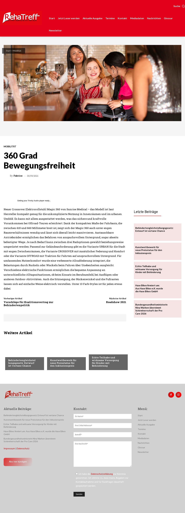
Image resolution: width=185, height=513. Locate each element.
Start (8, 50)
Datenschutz (23, 448)
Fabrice (18, 176)
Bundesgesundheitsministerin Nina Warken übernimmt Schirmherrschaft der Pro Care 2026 (151, 309)
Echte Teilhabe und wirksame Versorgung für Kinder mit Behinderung (105, 361)
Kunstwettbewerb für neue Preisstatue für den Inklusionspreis (63, 363)
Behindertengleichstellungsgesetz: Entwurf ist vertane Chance (22, 363)
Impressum (9, 448)
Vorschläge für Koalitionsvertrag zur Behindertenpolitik (28, 303)
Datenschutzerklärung (102, 474)
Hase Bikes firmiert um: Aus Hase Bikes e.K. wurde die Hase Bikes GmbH (149, 288)
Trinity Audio (33, 201)
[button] (179, 6)
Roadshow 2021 (116, 302)
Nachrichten (15, 354)
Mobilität (17, 50)
